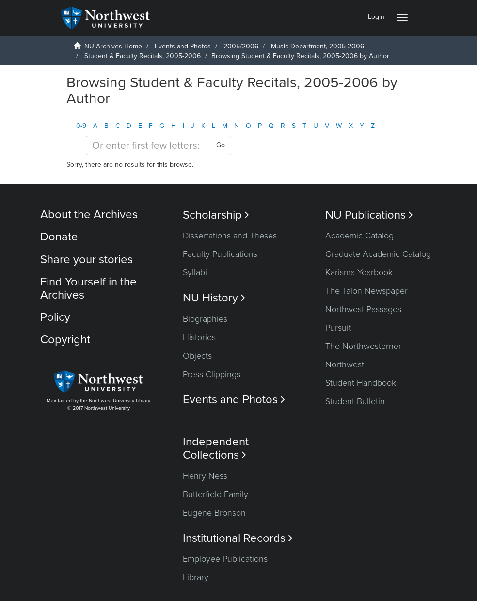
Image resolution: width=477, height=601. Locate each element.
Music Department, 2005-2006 (317, 46)
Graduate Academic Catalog (378, 254)
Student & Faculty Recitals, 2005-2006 (142, 56)
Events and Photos (183, 46)
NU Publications (369, 215)
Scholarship (216, 215)
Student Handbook (360, 383)
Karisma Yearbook (359, 272)
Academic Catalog (359, 235)
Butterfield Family (215, 494)
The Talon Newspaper (366, 290)
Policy (55, 317)
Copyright (65, 339)
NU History (214, 298)
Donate (59, 237)
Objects (197, 355)
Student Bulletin (355, 401)
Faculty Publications (220, 254)
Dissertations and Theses (230, 235)
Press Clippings (211, 374)
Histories (199, 337)
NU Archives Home (113, 46)
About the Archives (89, 214)
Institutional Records (238, 538)
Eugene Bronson (214, 512)
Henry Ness (205, 476)
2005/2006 (240, 46)
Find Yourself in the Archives (88, 288)
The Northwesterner (363, 346)
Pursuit (338, 327)
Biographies (205, 319)
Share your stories (86, 260)
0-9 (81, 126)
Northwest (344, 364)
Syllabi (195, 272)
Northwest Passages (363, 309)
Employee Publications (225, 559)
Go (220, 145)
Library (195, 577)
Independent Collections (216, 448)
